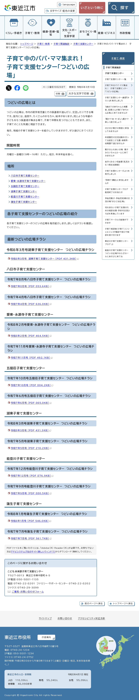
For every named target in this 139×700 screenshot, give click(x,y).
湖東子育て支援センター (24, 191)
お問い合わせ (65, 618)
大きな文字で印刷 (79, 93)
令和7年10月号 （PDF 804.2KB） (32, 385)
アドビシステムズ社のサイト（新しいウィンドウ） (33, 551)
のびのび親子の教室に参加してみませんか (117, 129)
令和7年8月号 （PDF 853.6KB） (31, 286)
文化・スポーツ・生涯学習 (69, 33)
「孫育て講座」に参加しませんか (117, 181)
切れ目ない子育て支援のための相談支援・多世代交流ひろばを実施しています (117, 210)
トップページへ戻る (123, 603)
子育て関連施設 (61, 43)
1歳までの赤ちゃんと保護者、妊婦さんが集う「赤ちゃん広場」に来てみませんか (117, 109)
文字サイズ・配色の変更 (62, 11)
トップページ (26, 43)
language (69, 4)
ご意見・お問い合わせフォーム (28, 591)
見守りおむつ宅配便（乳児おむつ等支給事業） (117, 162)
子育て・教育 (32, 33)
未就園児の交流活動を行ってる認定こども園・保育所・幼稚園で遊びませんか (117, 140)
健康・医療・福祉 (51, 33)
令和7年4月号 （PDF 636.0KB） (31, 303)
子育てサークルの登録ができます (116, 220)
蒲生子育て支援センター (24, 201)
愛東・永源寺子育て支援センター (28, 180)
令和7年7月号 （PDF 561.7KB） (31, 538)
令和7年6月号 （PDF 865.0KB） (31, 402)
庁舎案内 (46, 637)
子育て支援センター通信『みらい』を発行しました (117, 98)
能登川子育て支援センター (25, 196)
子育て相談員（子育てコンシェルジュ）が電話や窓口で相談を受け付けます (117, 231)
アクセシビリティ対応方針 (91, 618)
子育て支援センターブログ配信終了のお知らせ (116, 190)
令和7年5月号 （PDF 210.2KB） (31, 448)
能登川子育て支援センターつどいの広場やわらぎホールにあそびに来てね (117, 253)
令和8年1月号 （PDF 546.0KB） (31, 520)
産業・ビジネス (106, 33)
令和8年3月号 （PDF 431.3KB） (31, 430)
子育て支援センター (83, 43)
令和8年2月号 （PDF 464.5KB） (31, 335)
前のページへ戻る (94, 603)
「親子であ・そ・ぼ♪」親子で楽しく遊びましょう (117, 119)
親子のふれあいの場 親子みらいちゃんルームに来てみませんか (116, 152)
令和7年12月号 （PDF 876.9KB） (32, 475)
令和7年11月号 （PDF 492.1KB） (32, 357)
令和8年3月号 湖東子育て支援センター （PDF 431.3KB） (45, 258)
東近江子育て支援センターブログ (116, 242)
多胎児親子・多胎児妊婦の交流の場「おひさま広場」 (117, 199)
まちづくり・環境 (88, 33)
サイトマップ (45, 618)
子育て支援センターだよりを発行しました (117, 171)
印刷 (58, 93)
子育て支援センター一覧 (115, 79)
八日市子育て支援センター (25, 175)
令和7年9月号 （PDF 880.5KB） (31, 493)
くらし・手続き (14, 33)
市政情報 (125, 33)
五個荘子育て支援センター (25, 186)
